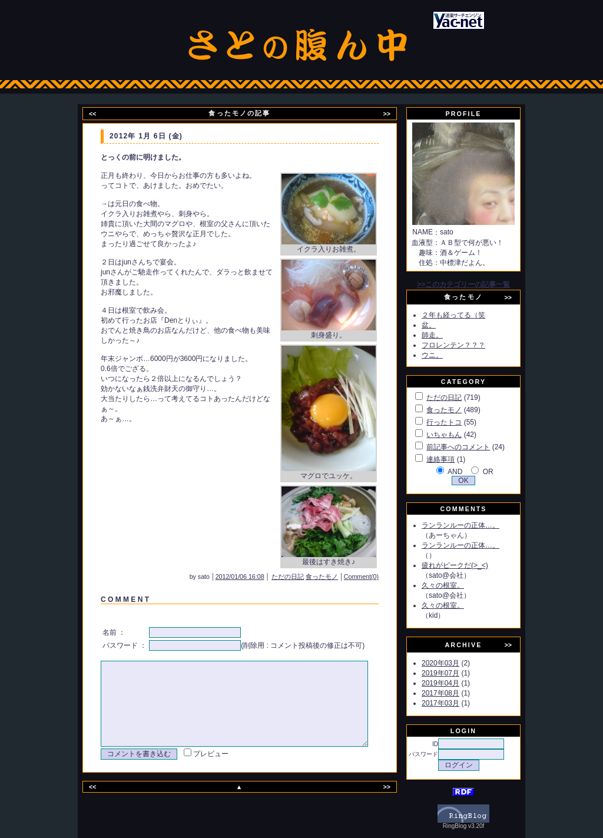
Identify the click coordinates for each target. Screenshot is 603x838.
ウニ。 (445, 355)
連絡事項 (454, 459)
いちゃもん (457, 434)
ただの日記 (303, 576)
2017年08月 (454, 693)
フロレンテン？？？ (467, 345)
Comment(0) (377, 576)
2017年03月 (454, 703)
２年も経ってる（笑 (467, 315)
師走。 (445, 335)
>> (393, 113)
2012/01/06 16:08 (255, 576)
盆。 (442, 325)
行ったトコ (457, 422)
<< (100, 113)
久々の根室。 (456, 585)
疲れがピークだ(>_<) (468, 565)
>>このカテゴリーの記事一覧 (477, 284)
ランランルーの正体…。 (474, 525)
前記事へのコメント (471, 447)
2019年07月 (454, 673)
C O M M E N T (124, 599)
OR (501, 472)
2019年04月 (454, 683)
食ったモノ (338, 576)
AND (468, 472)
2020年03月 (454, 663)
